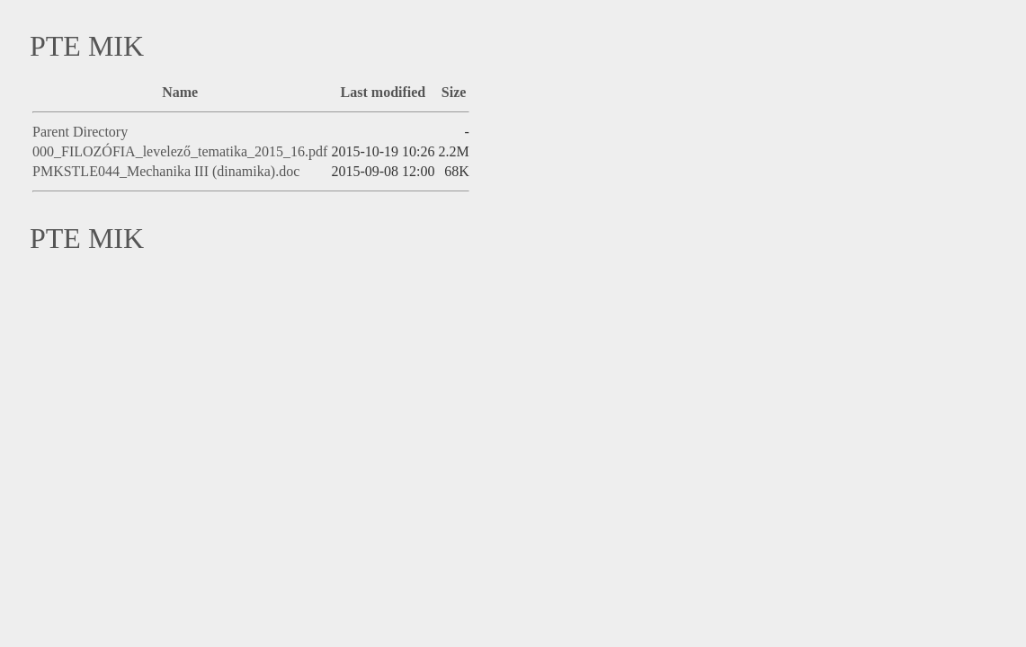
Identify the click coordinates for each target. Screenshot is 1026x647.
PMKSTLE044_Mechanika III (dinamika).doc (165, 171)
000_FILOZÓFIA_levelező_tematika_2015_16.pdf (179, 151)
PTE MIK (87, 46)
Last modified (383, 92)
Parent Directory (80, 131)
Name (180, 92)
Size (454, 92)
